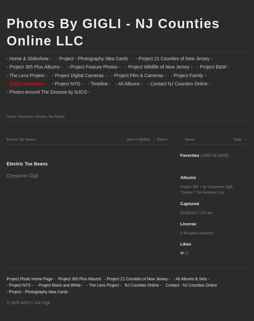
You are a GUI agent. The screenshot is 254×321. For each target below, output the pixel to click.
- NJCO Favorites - (27, 83)
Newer (189, 139)
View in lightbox (138, 139)
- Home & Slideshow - (29, 58)
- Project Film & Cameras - (138, 75)
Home (11, 116)
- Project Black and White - (59, 285)
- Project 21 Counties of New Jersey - (174, 58)
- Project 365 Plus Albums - (35, 66)
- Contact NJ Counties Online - (179, 83)
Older (237, 139)
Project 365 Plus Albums (79, 279)
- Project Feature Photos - (93, 66)
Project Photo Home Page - (31, 279)
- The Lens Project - (27, 75)
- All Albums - (129, 83)
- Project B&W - (213, 66)
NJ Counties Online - (143, 285)
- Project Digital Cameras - (79, 75)
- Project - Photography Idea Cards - (93, 58)
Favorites (26, 116)
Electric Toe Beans (50, 116)
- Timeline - (99, 83)
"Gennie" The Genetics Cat (202, 192)
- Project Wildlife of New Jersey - (158, 66)
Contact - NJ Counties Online (190, 285)
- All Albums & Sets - (191, 279)
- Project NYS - (67, 83)
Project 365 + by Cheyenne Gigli (206, 187)
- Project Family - (188, 75)
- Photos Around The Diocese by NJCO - (48, 92)
